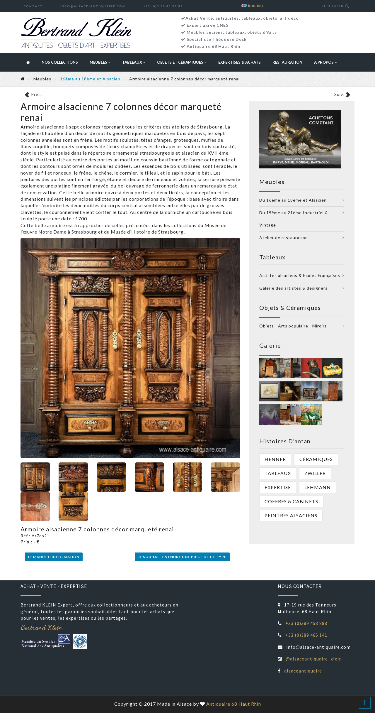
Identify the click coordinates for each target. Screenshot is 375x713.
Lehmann (317, 487)
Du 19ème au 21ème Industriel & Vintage (293, 218)
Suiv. (339, 94)
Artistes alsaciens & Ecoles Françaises (299, 275)
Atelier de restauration (283, 237)
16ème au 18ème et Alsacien (90, 78)
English (252, 5)
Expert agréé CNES (208, 25)
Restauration (287, 62)
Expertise (278, 487)
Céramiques (316, 459)
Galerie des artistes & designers (293, 287)
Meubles (100, 62)
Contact (33, 6)
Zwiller (315, 473)
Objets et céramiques (182, 62)
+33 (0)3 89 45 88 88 (163, 6)
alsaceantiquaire (303, 671)
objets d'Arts (262, 32)
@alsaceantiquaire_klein (314, 659)
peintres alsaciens (291, 515)
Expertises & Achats (239, 62)
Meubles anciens (205, 32)
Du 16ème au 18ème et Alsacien (293, 199)
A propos (325, 62)
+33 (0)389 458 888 (306, 623)
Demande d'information (53, 557)
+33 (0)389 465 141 (306, 635)
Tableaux (133, 62)
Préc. (36, 94)
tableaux (235, 32)
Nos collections (60, 62)
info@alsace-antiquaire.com (93, 6)
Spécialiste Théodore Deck (217, 39)
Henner (275, 459)
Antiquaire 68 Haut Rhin (213, 46)
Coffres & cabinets (291, 501)
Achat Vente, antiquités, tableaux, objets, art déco (242, 18)
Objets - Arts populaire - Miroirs (293, 325)
